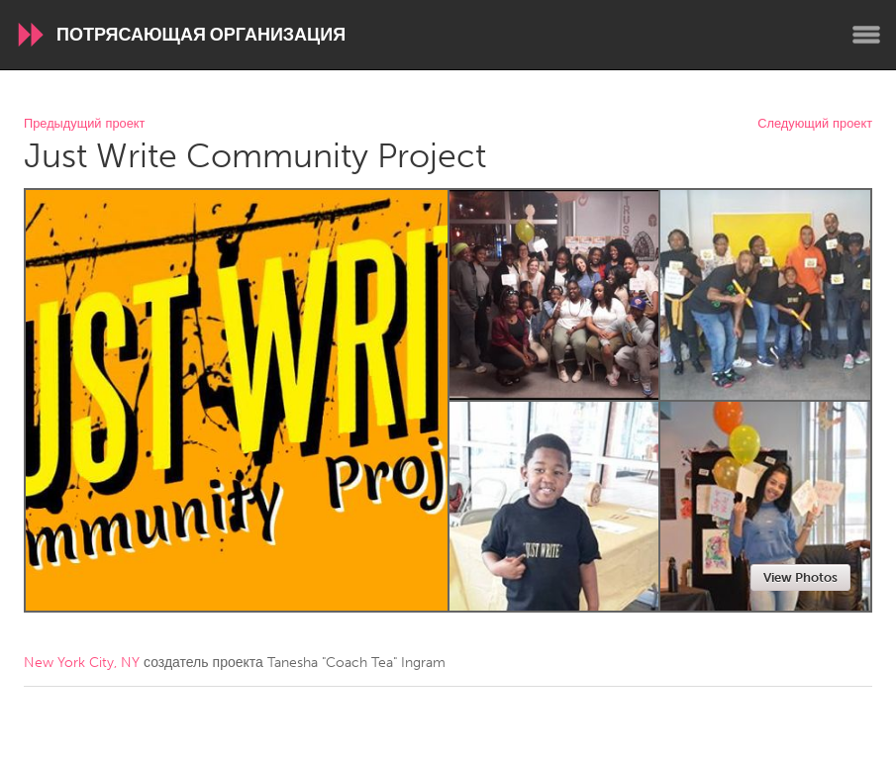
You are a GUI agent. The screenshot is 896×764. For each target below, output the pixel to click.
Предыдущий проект (84, 124)
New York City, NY (82, 662)
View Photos (800, 577)
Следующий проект (814, 124)
